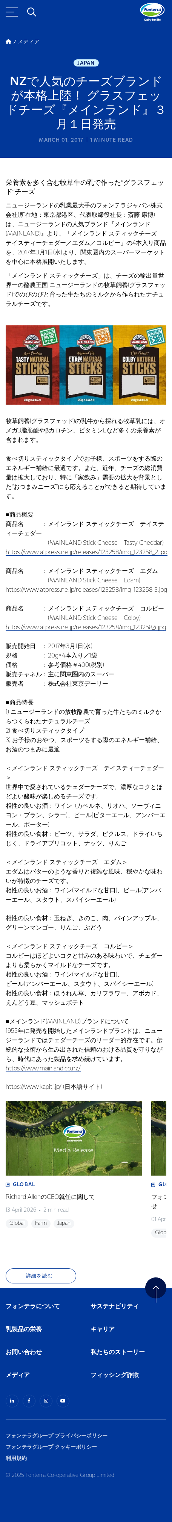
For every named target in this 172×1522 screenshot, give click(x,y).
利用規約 (16, 1458)
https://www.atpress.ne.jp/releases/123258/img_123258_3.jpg (86, 590)
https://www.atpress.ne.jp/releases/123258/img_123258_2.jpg (86, 552)
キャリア (103, 1329)
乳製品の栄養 (24, 1329)
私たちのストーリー (118, 1352)
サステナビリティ (115, 1306)
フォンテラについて (33, 1306)
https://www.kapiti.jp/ (33, 1087)
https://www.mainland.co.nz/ (43, 1069)
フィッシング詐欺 (115, 1375)
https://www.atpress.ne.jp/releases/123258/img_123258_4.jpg (86, 627)
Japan (86, 63)
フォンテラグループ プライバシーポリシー (57, 1436)
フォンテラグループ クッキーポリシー (51, 1447)
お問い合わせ (24, 1352)
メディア (18, 1375)
